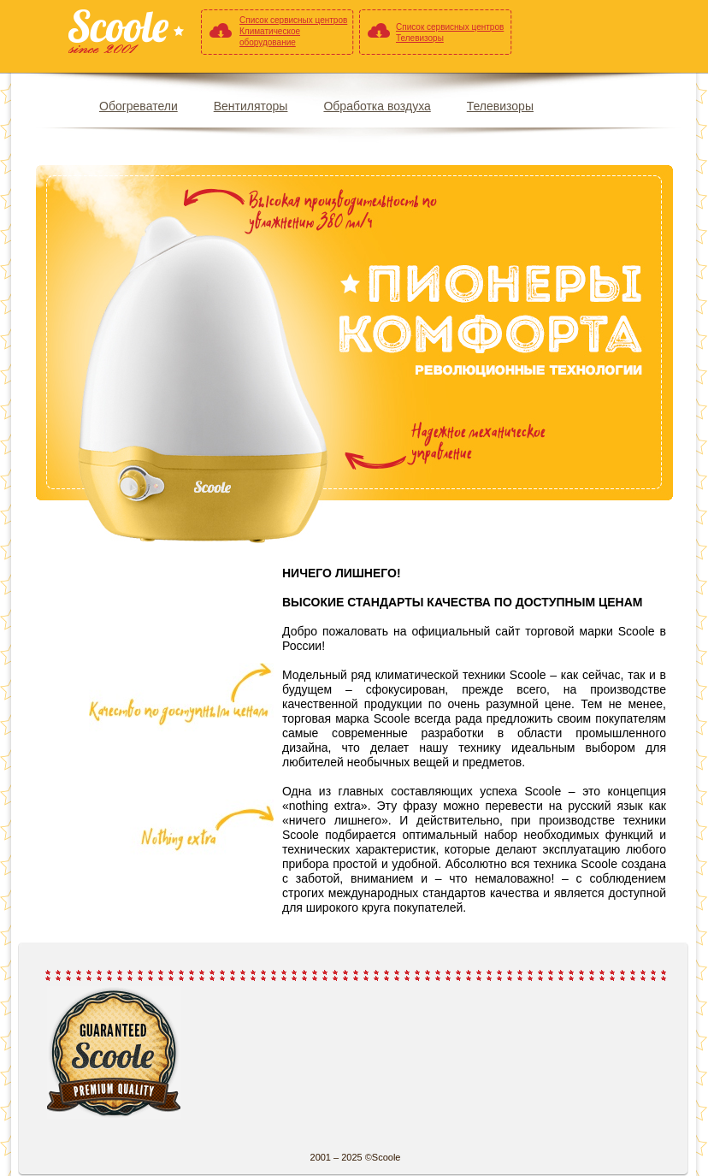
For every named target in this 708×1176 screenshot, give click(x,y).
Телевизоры (500, 106)
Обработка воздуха (376, 106)
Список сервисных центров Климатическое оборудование (293, 31)
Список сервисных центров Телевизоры (450, 32)
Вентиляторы (251, 106)
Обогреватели (138, 106)
